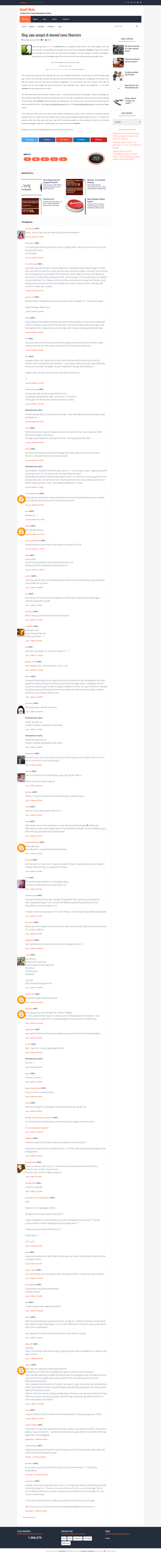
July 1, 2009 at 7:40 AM (33, 641)
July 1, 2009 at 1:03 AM (33, 605)
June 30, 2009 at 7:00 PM (34, 332)
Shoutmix (50, 46)
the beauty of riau (32, 493)
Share (47, 140)
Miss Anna (29, 922)
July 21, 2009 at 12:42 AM (34, 1404)
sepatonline (29, 1481)
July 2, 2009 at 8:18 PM (33, 1082)
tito (26, 647)
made (27, 1410)
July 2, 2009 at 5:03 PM (33, 1052)
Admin (27, 526)
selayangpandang (32, 842)
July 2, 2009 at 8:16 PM (33, 1067)
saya (61, 94)
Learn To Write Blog (32, 541)
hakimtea (28, 1138)
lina (26, 594)
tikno (27, 1252)
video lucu (65, 1543)
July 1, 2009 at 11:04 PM (34, 1002)
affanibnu (29, 626)
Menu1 (35, 19)
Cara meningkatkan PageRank (36, 1128)
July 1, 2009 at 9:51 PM (33, 916)
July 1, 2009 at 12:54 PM (34, 697)
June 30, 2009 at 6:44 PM (34, 311)
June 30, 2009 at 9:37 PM (34, 505)
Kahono (28, 771)
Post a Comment (29, 1517)
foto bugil (87, 1538)
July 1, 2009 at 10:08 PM (34, 948)
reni (26, 878)
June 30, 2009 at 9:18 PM (34, 460)
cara (69, 1538)
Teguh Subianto (31, 1425)
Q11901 (28, 1044)
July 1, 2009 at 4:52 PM (33, 800)
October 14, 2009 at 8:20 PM (35, 1457)
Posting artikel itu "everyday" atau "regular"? (130, 100)
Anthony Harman (31, 389)
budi (27, 511)
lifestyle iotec (30, 1183)
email (100, 85)
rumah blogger (31, 1446)
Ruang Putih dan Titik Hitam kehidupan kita (131, 86)
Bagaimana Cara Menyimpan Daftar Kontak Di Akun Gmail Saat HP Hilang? (126, 136)
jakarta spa (29, 297)
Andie (27, 955)
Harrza (28, 1365)
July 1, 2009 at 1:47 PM (33, 729)
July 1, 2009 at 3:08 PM (33, 765)
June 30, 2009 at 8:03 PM (34, 422)
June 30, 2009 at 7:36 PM (34, 383)
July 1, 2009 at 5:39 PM (33, 815)
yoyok (27, 807)
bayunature (29, 243)
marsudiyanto (30, 1285)
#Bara (27, 676)
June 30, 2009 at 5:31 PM (34, 291)
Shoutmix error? (49, 199)
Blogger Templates (87, 1551)
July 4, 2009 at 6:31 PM (33, 1264)
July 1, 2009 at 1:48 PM (33, 747)
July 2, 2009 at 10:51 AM (34, 1023)
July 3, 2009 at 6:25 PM (33, 1177)
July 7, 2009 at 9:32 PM (33, 1338)
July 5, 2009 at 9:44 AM (33, 1296)
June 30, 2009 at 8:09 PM (34, 442)
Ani (26, 339)
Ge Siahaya (29, 228)
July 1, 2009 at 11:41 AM (34, 670)
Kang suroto (29, 994)
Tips (45, 19)
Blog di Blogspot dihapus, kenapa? (96, 200)
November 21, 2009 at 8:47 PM (36, 1475)
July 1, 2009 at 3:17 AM (33, 620)
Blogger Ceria (30, 662)
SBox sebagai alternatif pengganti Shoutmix (52, 181)
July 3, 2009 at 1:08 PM (33, 1156)
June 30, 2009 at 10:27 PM (34, 534)
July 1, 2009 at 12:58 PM (34, 712)
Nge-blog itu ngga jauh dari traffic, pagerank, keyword (132, 48)
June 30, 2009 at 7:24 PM (34, 350)
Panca (27, 1317)
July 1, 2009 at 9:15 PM (33, 889)
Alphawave (29, 940)
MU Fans (28, 792)
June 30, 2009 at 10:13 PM (34, 520)
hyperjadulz (30, 1029)
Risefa (27, 449)
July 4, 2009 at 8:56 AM (33, 1246)
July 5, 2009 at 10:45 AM (34, 1311)
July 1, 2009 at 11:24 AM (34, 655)
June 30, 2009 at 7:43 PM (34, 404)
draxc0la (28, 860)
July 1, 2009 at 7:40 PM (33, 854)
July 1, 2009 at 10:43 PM (34, 988)
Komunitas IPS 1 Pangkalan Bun (37, 1198)
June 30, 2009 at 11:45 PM (34, 570)
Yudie (27, 428)
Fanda (27, 1103)
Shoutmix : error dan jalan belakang (97, 181)
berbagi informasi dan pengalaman (39, 1118)
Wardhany (29, 1463)
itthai (27, 555)
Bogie (27, 1074)
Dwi (26, 1302)
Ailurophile (29, 753)
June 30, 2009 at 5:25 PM (34, 258)
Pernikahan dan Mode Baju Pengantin (131, 73)
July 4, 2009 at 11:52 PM (34, 1278)
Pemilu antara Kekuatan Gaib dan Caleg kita (132, 60)
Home (25, 19)
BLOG (60, 832)
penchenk (29, 612)
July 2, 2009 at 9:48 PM (33, 1111)
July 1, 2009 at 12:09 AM (34, 587)
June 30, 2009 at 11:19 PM (34, 549)
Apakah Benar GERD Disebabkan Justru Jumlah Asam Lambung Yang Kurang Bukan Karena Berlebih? (126, 155)
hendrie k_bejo (31, 895)
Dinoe (27, 318)
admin (26, 154)
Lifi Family (29, 703)
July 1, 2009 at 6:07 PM (33, 836)
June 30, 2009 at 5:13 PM (34, 237)
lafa (26, 356)
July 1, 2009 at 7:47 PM (33, 871)
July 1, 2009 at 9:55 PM (33, 934)
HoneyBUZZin (30, 1162)
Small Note (27, 9)
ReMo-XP (28, 1344)
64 (44, 40)
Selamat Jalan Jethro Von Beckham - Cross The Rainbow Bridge (127, 145)
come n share (30, 1270)
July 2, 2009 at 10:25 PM (34, 1132)
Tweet (30, 140)
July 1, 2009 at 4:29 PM (33, 786)
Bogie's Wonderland (33, 1088)
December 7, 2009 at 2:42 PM (36, 1511)
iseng (27, 821)
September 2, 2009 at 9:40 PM (36, 1439)
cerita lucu (77, 1538)
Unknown (28, 1009)
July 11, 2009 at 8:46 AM (34, 1358)
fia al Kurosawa (31, 264)
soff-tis (28, 576)
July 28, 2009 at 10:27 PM (34, 1418)
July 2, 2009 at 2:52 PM (33, 1038)
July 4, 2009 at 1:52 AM (33, 1191)
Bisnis (55, 19)
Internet (66, 19)
